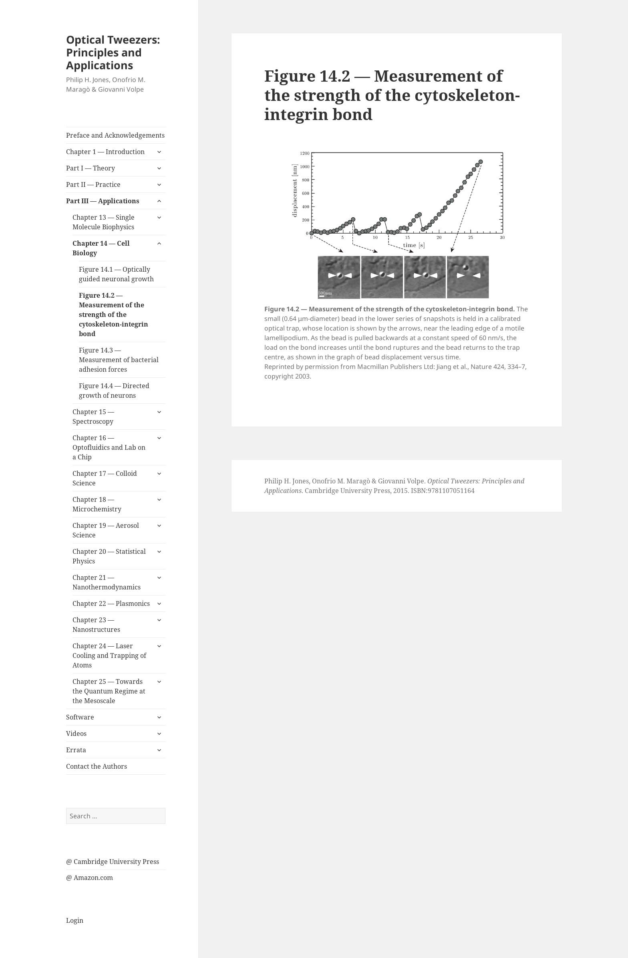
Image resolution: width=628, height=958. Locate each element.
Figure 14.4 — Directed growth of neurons (114, 390)
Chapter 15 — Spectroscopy (93, 416)
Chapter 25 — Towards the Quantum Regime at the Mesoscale (108, 691)
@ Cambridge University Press (112, 861)
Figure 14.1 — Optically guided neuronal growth (116, 274)
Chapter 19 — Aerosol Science (105, 530)
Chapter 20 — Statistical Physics (109, 556)
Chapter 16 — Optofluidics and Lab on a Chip (108, 447)
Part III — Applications (102, 200)
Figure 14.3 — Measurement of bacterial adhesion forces (119, 360)
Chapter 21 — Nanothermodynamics (106, 582)
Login (74, 920)
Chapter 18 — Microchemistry (96, 504)
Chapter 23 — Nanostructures (96, 624)
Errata (76, 750)
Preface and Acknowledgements (115, 135)
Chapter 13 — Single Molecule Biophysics (103, 222)
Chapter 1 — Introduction (105, 151)
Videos (76, 733)
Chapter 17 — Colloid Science (104, 478)
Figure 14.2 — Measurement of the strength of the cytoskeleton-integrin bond (113, 314)
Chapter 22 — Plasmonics (111, 603)
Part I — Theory (90, 168)
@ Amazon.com (89, 877)
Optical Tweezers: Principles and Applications (113, 52)
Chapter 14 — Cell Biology (101, 248)
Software (80, 717)
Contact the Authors (96, 766)
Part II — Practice (93, 184)
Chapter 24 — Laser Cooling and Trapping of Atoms (109, 655)
